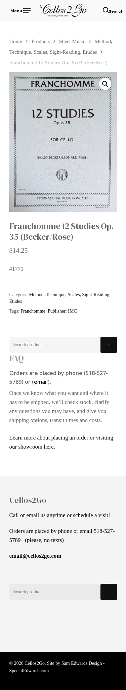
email (41, 381)
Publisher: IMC (62, 311)
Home (15, 41)
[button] (105, 84)
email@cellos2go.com (35, 556)
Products (41, 41)
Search (109, 344)
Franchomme (32, 311)
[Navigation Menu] (20, 10)
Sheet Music (72, 41)
